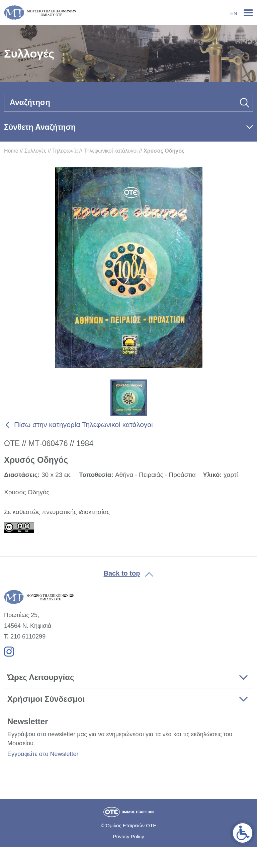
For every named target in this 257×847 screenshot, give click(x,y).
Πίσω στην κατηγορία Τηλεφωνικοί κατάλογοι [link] (83, 424)
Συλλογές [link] (35, 151)
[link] (242, 833)
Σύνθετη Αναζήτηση (40, 127)
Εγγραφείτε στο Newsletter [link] (42, 754)
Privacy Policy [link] (128, 836)
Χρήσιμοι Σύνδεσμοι (46, 698)
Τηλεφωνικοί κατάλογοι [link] (111, 151)
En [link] (234, 13)
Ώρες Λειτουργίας (40, 677)
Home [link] (11, 151)
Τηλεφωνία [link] (65, 151)
